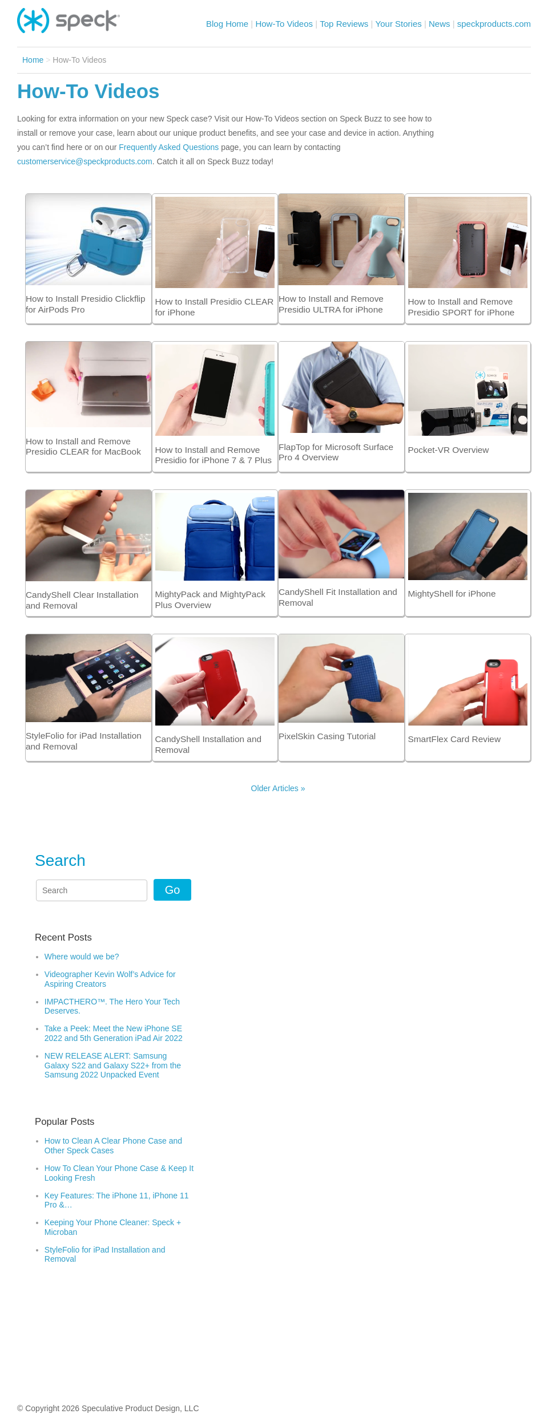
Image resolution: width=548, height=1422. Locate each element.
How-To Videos (284, 24)
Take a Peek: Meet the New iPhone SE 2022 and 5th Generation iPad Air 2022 (115, 1033)
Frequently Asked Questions (169, 147)
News (439, 24)
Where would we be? (82, 956)
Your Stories (399, 24)
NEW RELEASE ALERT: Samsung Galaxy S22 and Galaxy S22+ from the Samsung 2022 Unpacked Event (113, 1065)
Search (60, 860)
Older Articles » (278, 788)
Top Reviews (344, 24)
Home (32, 59)
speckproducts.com (494, 24)
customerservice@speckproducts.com (84, 161)
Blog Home (227, 24)
